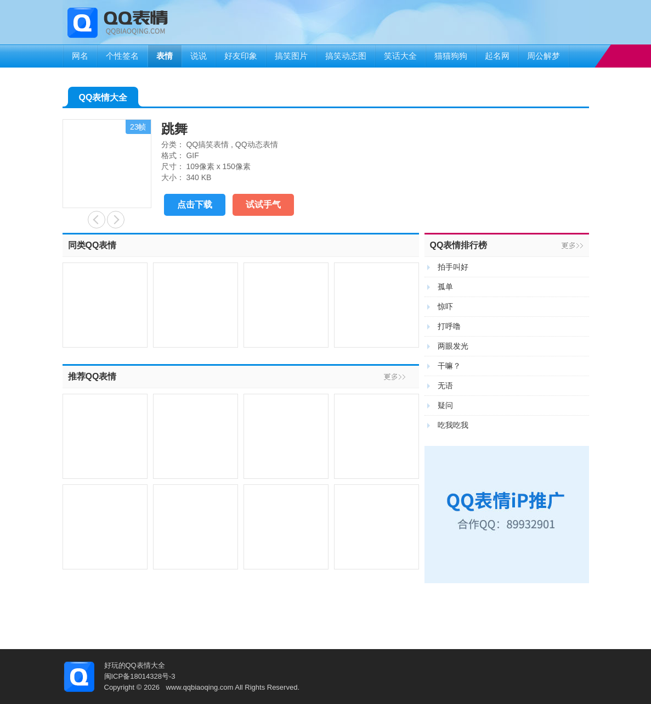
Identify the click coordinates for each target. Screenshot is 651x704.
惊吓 (445, 306)
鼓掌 (96, 219)
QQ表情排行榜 (459, 245)
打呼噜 (449, 326)
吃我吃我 (453, 425)
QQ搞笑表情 (207, 144)
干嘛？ (449, 365)
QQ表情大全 (103, 100)
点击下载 (194, 204)
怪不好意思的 (115, 219)
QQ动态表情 (256, 144)
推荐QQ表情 (92, 376)
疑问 (445, 405)
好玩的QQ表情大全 (134, 665)
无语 (445, 385)
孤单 (445, 286)
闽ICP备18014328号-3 (140, 676)
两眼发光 (453, 346)
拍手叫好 (453, 266)
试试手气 (263, 204)
